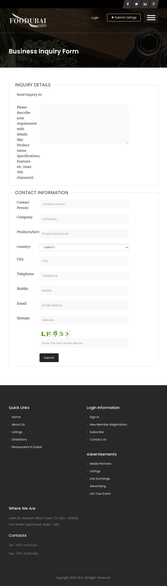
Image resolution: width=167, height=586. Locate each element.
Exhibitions (19, 439)
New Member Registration (108, 424)
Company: (25, 217)
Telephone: (26, 274)
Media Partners (100, 464)
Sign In (94, 417)
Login (95, 18)
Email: (22, 303)
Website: (23, 318)
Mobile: (23, 289)
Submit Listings (123, 17)
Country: (24, 247)
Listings (17, 432)
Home (16, 417)
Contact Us (98, 439)
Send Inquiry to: (29, 94)
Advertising (98, 486)
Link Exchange (100, 479)
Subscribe (97, 432)
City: (20, 259)
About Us (18, 424)
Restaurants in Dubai (27, 447)
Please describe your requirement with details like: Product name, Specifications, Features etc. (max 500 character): (26, 142)
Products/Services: (26, 232)
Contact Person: (23, 205)
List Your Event (100, 494)
